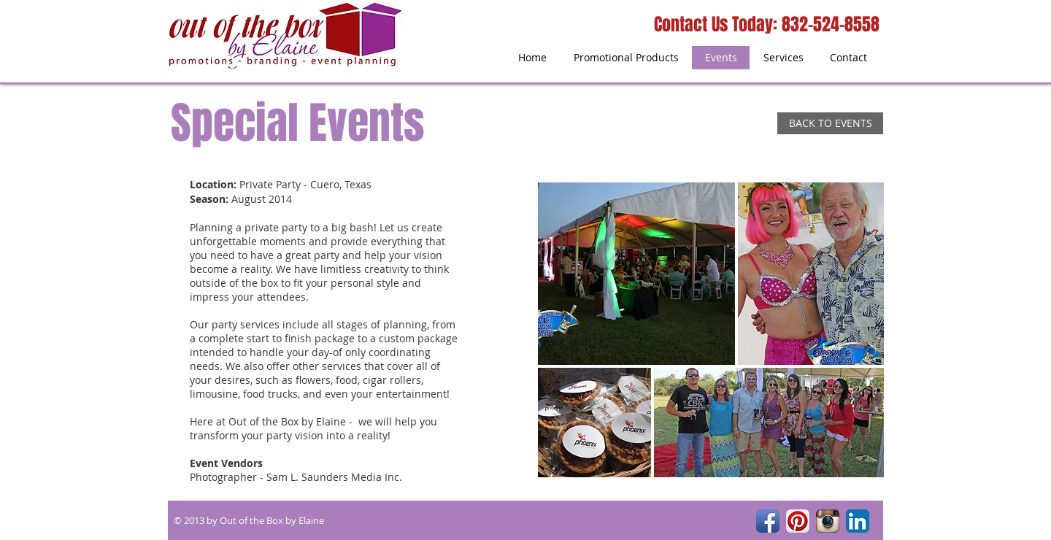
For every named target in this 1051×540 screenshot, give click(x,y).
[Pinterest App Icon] (797, 521)
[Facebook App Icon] (767, 521)
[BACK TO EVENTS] (830, 123)
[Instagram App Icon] (827, 521)
